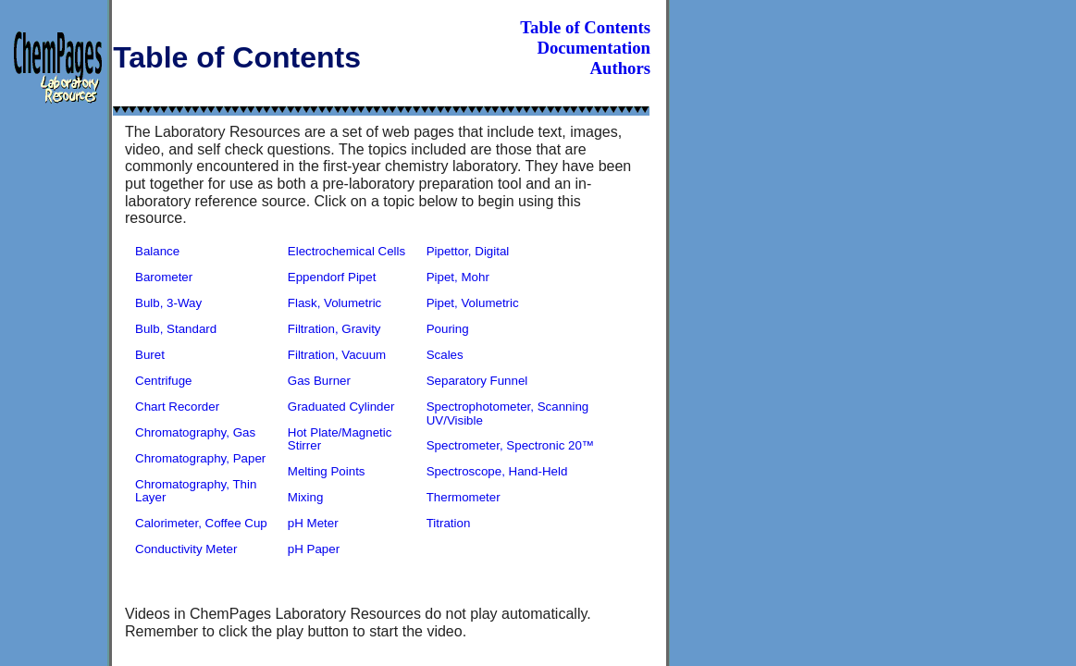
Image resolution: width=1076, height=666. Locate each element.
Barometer (163, 277)
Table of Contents (585, 27)
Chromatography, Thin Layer (195, 491)
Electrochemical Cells (346, 251)
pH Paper (314, 549)
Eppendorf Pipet (332, 277)
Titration (449, 523)
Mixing (306, 497)
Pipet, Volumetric (473, 303)
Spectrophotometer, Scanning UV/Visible (508, 413)
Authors (620, 68)
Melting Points (326, 471)
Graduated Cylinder (341, 406)
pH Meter (313, 523)
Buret (150, 355)
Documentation (593, 47)
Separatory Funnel (477, 381)
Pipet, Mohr (458, 277)
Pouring (448, 329)
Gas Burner (319, 381)
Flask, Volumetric (334, 303)
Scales (445, 355)
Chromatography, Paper (200, 458)
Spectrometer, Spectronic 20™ (511, 445)
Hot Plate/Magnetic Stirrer (340, 439)
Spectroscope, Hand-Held (497, 471)
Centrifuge (163, 381)
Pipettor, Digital (468, 251)
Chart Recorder (177, 406)
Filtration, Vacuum (337, 355)
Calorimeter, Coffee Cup (201, 523)
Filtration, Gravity (334, 329)
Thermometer (464, 497)
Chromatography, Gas (195, 432)
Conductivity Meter (186, 549)
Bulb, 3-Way (168, 303)
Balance (157, 251)
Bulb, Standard (175, 329)
